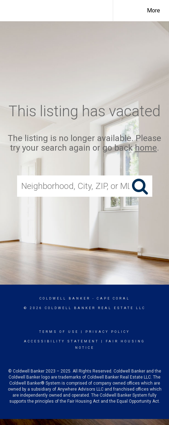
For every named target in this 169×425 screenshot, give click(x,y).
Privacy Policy (107, 332)
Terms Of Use (59, 332)
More (153, 10)
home (146, 148)
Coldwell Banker (64, 298)
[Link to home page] (61, 9)
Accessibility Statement (61, 341)
